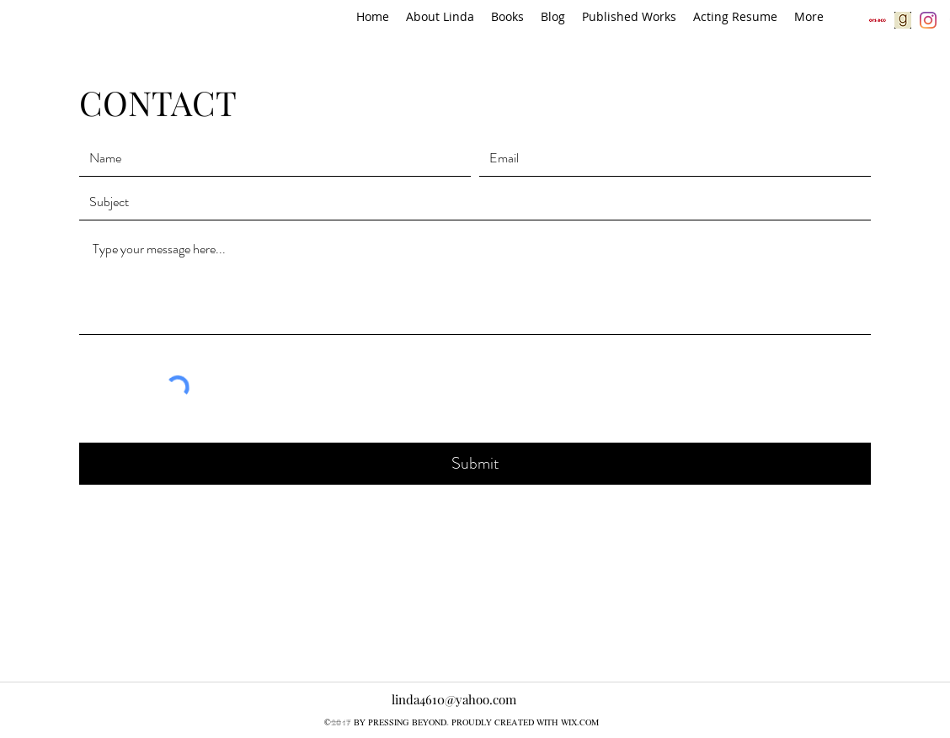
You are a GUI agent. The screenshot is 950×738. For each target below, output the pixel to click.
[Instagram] (928, 20)
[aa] (877, 20)
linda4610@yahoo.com (454, 699)
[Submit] (475, 464)
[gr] (902, 20)
